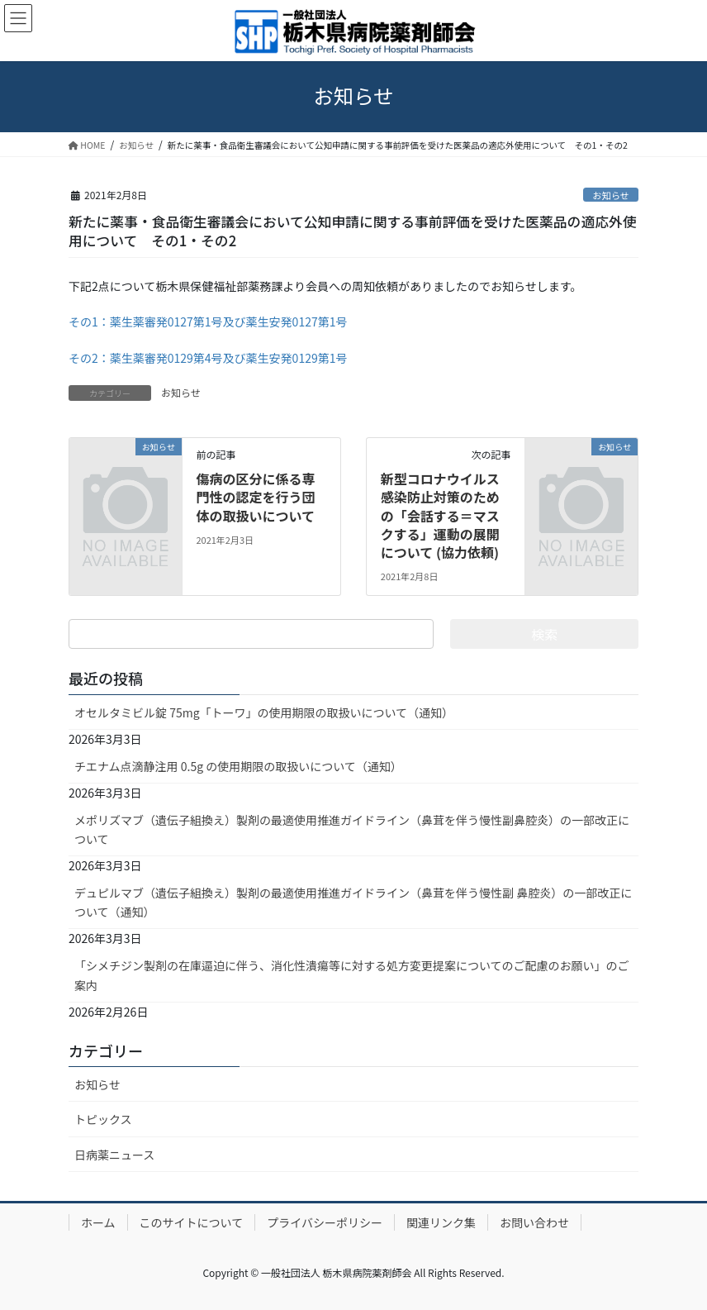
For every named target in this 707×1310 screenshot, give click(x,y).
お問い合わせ (534, 1222)
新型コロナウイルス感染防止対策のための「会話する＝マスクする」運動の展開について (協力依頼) (440, 516)
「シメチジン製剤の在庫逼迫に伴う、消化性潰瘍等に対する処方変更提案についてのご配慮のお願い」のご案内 (351, 975)
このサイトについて (192, 1222)
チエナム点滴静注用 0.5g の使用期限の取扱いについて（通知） (238, 766)
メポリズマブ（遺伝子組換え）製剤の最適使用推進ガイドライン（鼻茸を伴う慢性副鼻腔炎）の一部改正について (351, 829)
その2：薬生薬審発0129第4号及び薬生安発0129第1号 (208, 358)
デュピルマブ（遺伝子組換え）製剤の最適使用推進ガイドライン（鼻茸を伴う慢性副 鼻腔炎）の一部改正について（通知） (353, 902)
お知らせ (610, 195)
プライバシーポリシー (324, 1222)
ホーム (98, 1222)
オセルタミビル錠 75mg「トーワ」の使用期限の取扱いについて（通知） (263, 712)
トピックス (103, 1119)
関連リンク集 (441, 1222)
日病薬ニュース (114, 1154)
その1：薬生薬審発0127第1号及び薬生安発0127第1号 (208, 321)
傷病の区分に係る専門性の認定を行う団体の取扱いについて (255, 497)
